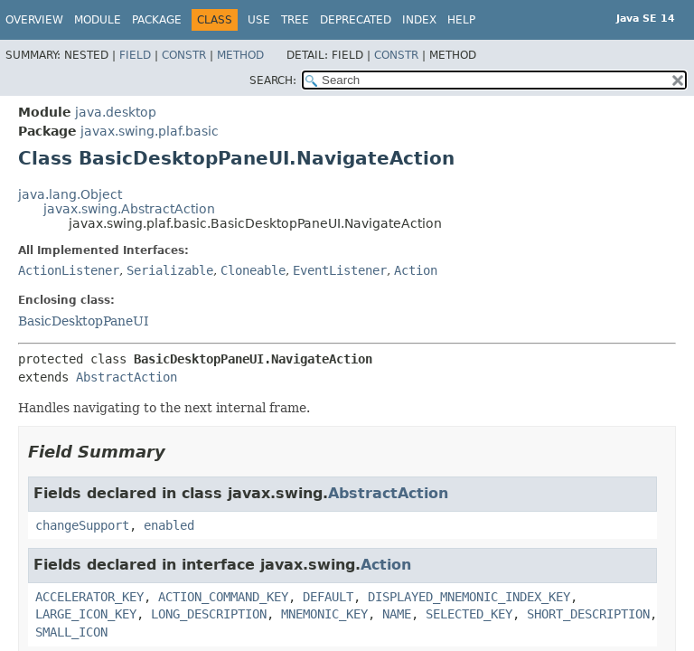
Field (135, 55)
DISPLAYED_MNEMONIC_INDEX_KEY (469, 597)
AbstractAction (126, 377)
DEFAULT (328, 597)
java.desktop (115, 112)
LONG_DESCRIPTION (209, 614)
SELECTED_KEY (469, 614)
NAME (396, 614)
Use (259, 20)
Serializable (170, 270)
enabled (169, 525)
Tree (295, 20)
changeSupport (82, 525)
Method (240, 55)
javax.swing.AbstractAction (129, 209)
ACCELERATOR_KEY (89, 597)
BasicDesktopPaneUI (83, 321)
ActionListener (68, 270)
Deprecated (355, 20)
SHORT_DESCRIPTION (588, 614)
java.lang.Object (70, 194)
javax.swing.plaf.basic (149, 131)
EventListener (340, 270)
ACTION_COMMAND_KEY (223, 597)
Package (157, 20)
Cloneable (253, 270)
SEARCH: (272, 80)
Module (97, 20)
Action (415, 270)
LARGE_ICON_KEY (85, 614)
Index (419, 20)
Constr (184, 55)
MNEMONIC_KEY (324, 614)
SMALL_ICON (71, 632)
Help (461, 20)
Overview (34, 20)
